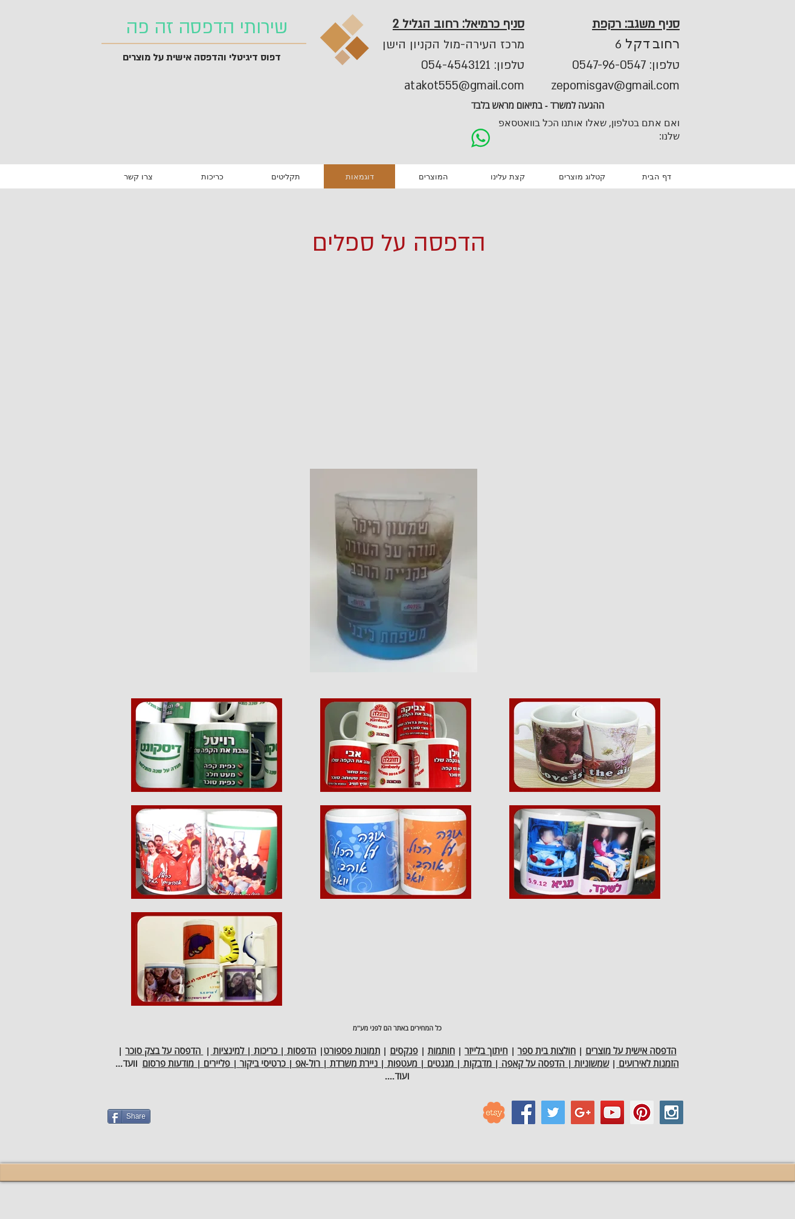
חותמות (441, 1050)
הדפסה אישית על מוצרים (630, 1050)
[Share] (129, 1116)
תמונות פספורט (352, 1050)
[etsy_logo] (494, 1112)
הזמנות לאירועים (647, 1063)
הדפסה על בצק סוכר (164, 1050)
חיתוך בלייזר (486, 1050)
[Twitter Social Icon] (553, 1112)
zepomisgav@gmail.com (615, 86)
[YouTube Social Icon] (612, 1112)
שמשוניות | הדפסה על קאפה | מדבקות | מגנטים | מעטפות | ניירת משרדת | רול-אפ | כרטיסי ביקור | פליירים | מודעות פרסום (375, 1063)
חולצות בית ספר (547, 1050)
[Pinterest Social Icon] (642, 1112)
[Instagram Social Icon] (671, 1112)
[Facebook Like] (231, 1121)
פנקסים (403, 1050)
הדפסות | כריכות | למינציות (263, 1050)
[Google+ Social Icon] (582, 1112)
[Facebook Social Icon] (523, 1112)
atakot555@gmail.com (464, 86)
